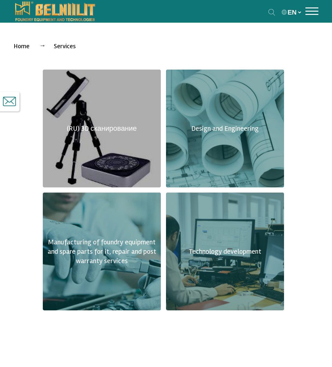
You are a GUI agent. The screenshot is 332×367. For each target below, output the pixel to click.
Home (22, 46)
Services (65, 46)
